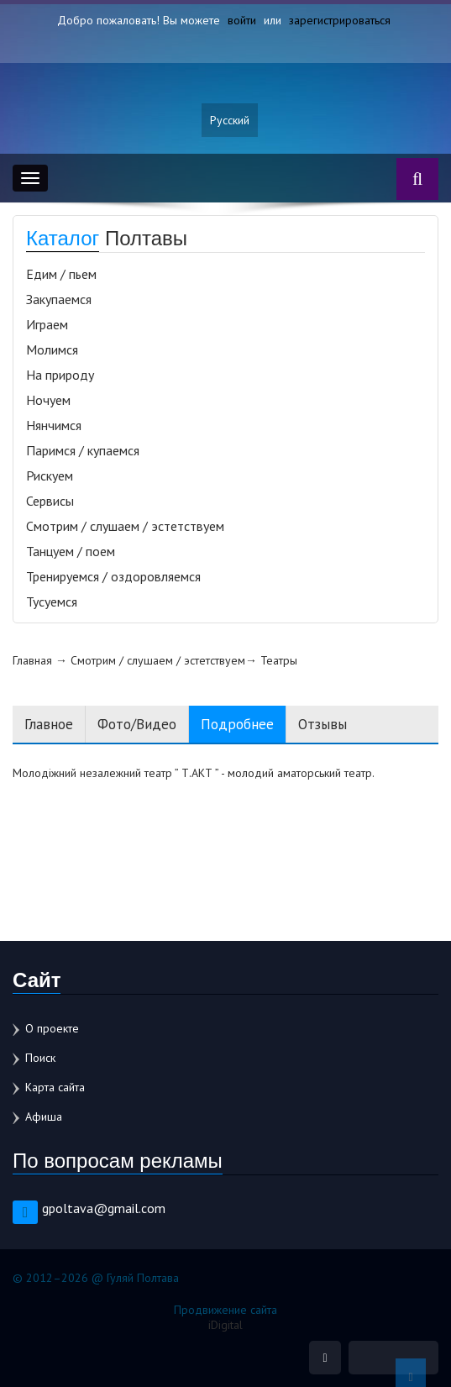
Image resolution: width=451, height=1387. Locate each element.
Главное (48, 724)
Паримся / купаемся (82, 450)
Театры (278, 660)
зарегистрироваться (340, 20)
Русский (229, 120)
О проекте (52, 1028)
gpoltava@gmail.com (103, 1208)
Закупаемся (59, 299)
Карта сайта (55, 1087)
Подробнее (237, 724)
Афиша (43, 1116)
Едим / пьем (61, 273)
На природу (60, 374)
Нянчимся (53, 425)
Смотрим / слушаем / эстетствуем (125, 525)
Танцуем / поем (70, 551)
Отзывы (322, 724)
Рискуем (49, 475)
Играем (47, 324)
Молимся (52, 349)
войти (242, 20)
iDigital (225, 1324)
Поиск (40, 1057)
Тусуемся (51, 601)
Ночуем (48, 399)
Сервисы (50, 500)
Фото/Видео (136, 724)
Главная (32, 660)
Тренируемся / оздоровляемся (113, 576)
